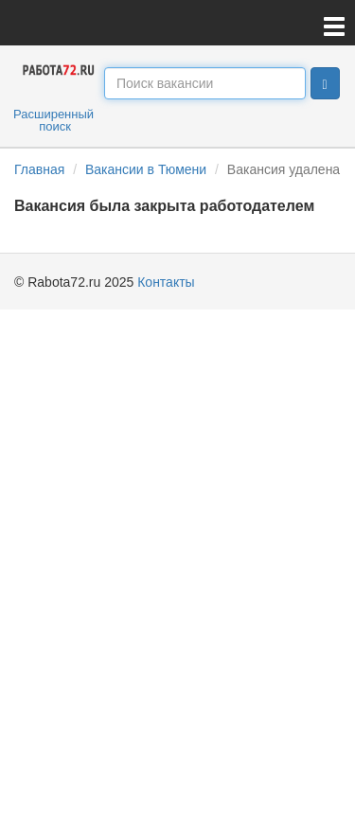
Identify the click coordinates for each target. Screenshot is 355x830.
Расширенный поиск (53, 120)
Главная (39, 169)
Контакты (165, 282)
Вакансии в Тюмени (145, 169)
